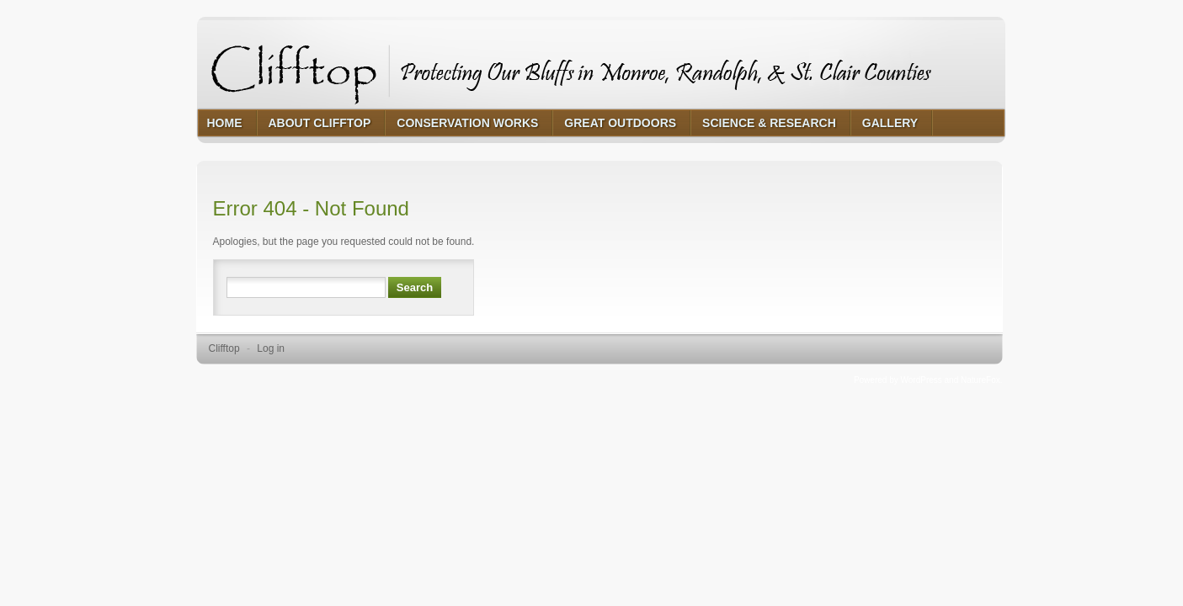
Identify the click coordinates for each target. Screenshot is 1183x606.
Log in (271, 348)
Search (415, 287)
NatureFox (980, 380)
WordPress (921, 380)
